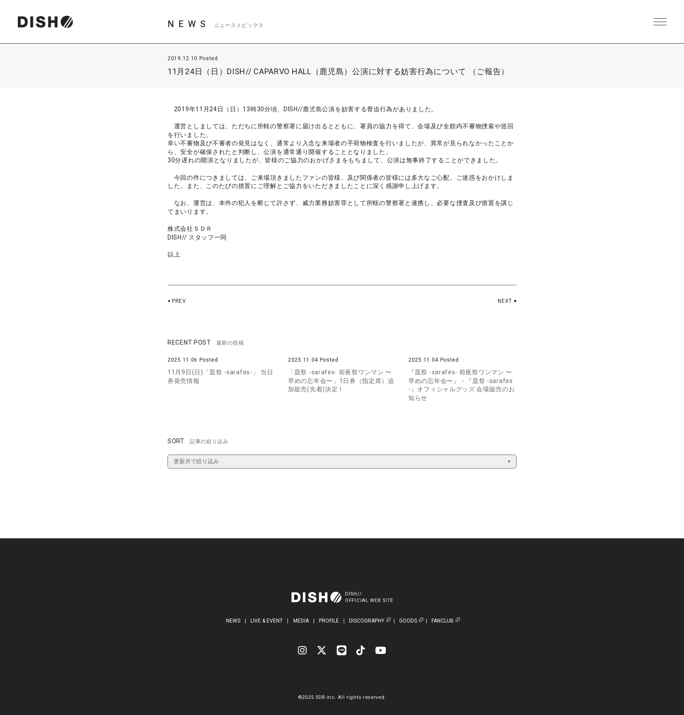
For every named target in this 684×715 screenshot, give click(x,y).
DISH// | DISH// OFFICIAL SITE (45, 22)
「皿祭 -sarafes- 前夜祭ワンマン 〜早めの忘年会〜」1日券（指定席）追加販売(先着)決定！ (341, 381)
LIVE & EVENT (266, 621)
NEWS (233, 621)
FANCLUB (442, 621)
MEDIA (301, 621)
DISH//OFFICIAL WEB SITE (369, 597)
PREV (179, 301)
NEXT (505, 301)
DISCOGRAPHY (366, 621)
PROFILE (329, 621)
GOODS (408, 621)
